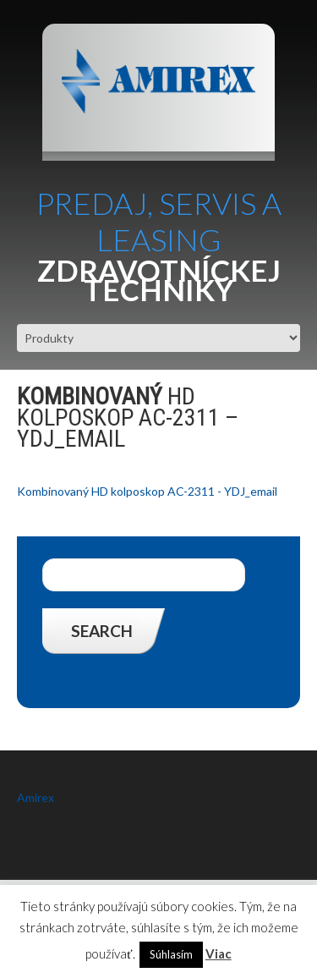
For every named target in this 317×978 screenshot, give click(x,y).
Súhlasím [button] (171, 954)
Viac (218, 953)
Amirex (35, 797)
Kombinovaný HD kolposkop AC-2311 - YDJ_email (147, 491)
